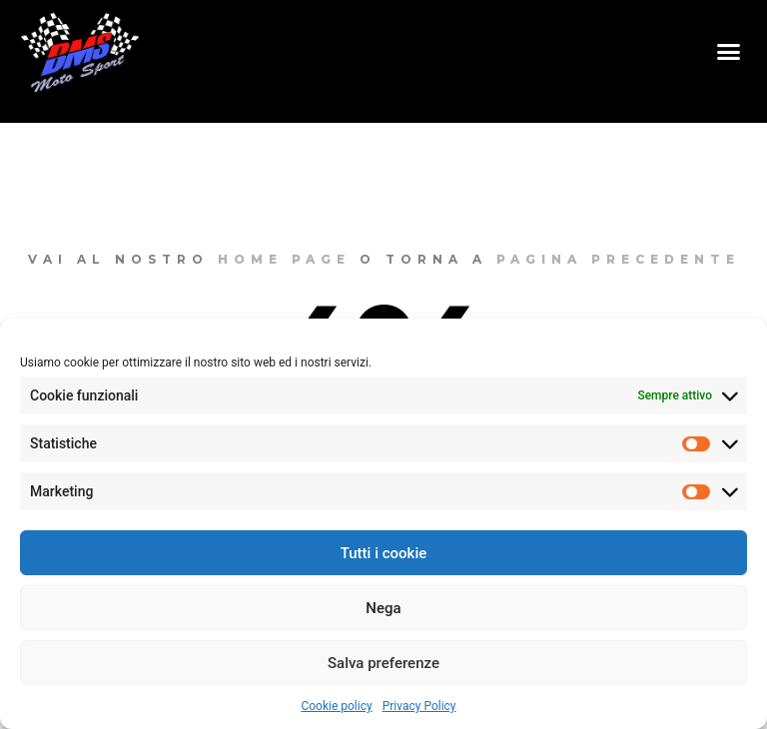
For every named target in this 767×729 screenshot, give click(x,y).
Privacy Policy (419, 706)
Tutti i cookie (384, 553)
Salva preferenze (383, 663)
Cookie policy (336, 706)
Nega (383, 608)
